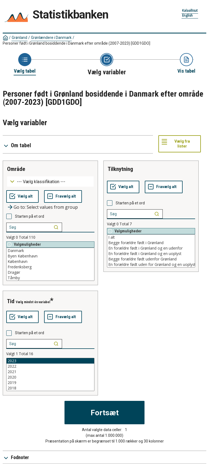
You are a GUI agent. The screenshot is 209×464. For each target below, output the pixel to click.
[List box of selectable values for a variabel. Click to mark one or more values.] (50, 264)
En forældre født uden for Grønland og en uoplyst (151, 264)
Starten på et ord (29, 216)
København (50, 261)
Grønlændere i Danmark (51, 37)
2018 (50, 388)
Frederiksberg (50, 267)
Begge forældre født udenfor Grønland (151, 259)
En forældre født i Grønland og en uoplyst (151, 253)
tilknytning (120, 169)
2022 (50, 366)
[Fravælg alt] (63, 196)
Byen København (50, 256)
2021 (50, 371)
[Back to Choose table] (25, 64)
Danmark (50, 250)
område (16, 169)
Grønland (19, 37)
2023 (50, 361)
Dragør (50, 272)
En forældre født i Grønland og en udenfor (151, 248)
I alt (151, 237)
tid (10, 301)
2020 (50, 377)
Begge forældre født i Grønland (151, 242)
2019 (50, 382)
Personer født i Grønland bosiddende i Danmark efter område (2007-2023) (76, 43)
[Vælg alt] (22, 196)
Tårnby (50, 278)
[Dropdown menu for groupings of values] (50, 181)
